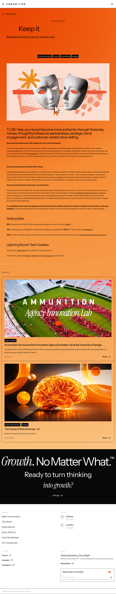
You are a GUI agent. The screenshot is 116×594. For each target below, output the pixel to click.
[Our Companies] (10, 543)
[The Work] (7, 522)
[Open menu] (112, 4)
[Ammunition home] (13, 4)
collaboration (33, 153)
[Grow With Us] (9, 532)
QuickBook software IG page (86, 193)
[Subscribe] (111, 577)
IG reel (60, 177)
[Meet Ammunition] (11, 517)
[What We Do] (8, 527)
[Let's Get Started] (10, 538)
